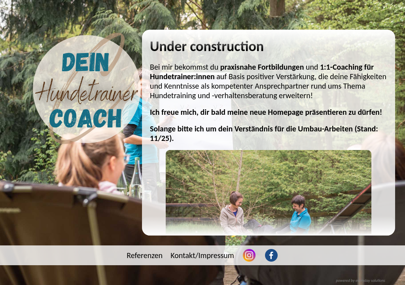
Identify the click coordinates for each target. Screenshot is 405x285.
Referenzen (145, 255)
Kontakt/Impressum (202, 255)
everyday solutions (370, 280)
